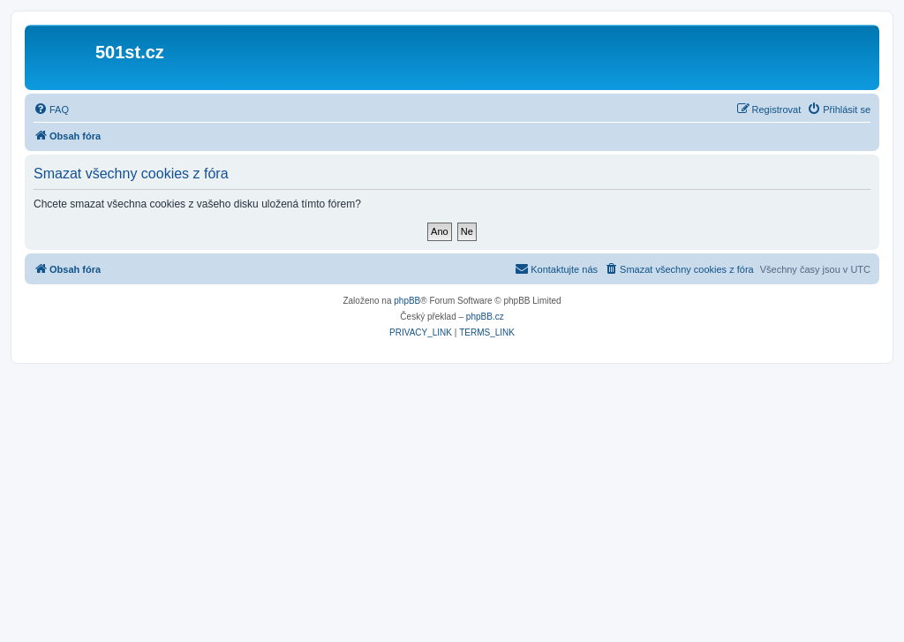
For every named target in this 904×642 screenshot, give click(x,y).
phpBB (407, 301)
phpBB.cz (485, 316)
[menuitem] (51, 109)
